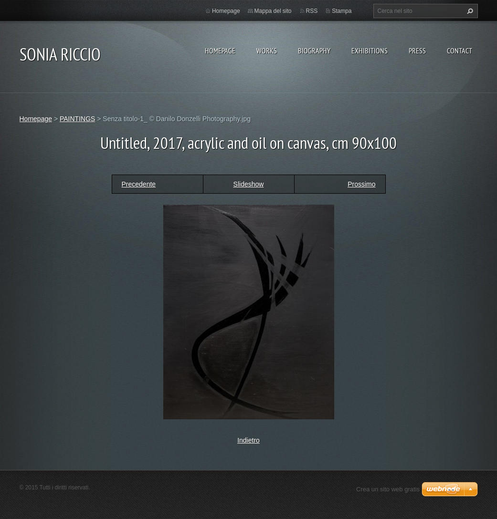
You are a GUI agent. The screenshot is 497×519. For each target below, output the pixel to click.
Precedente (139, 184)
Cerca (469, 11)
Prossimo (361, 184)
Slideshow (248, 184)
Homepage (220, 50)
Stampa (341, 11)
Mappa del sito (273, 11)
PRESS (417, 50)
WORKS (266, 50)
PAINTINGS (77, 119)
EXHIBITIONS (369, 50)
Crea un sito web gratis (388, 489)
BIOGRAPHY (314, 50)
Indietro (248, 440)
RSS (312, 11)
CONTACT (459, 50)
